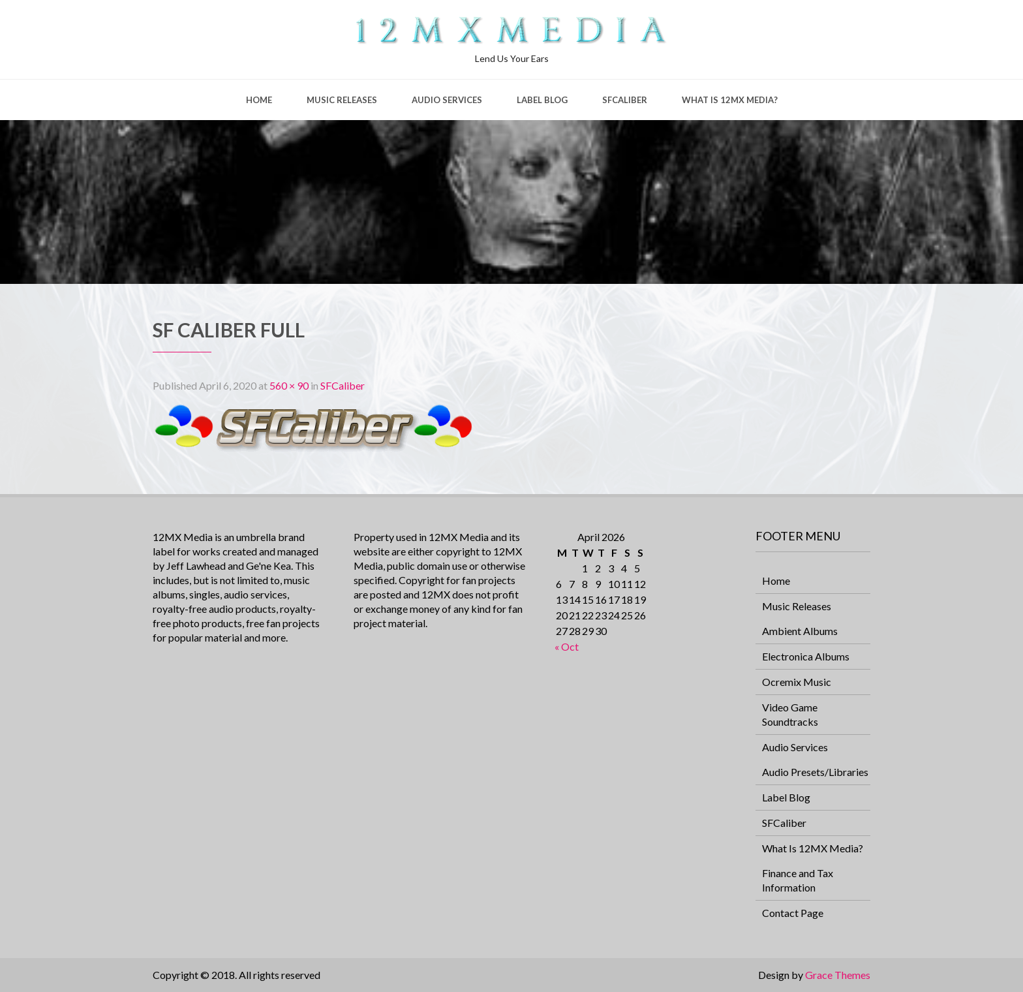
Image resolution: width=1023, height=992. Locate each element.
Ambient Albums (800, 631)
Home (259, 100)
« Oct (567, 646)
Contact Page (792, 913)
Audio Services (447, 100)
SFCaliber (624, 100)
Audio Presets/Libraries (815, 772)
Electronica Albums (805, 656)
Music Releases (342, 100)
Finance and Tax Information (797, 880)
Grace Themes (837, 975)
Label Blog (542, 100)
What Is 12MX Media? (730, 100)
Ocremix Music (796, 681)
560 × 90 (289, 385)
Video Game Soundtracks (790, 714)
